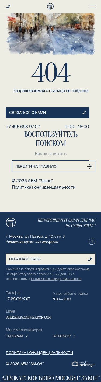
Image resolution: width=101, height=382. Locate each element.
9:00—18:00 (77, 126)
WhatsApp (64, 336)
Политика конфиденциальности (43, 187)
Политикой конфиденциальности (56, 279)
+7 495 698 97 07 (23, 126)
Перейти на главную (53, 166)
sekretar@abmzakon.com (28, 317)
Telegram (17, 336)
